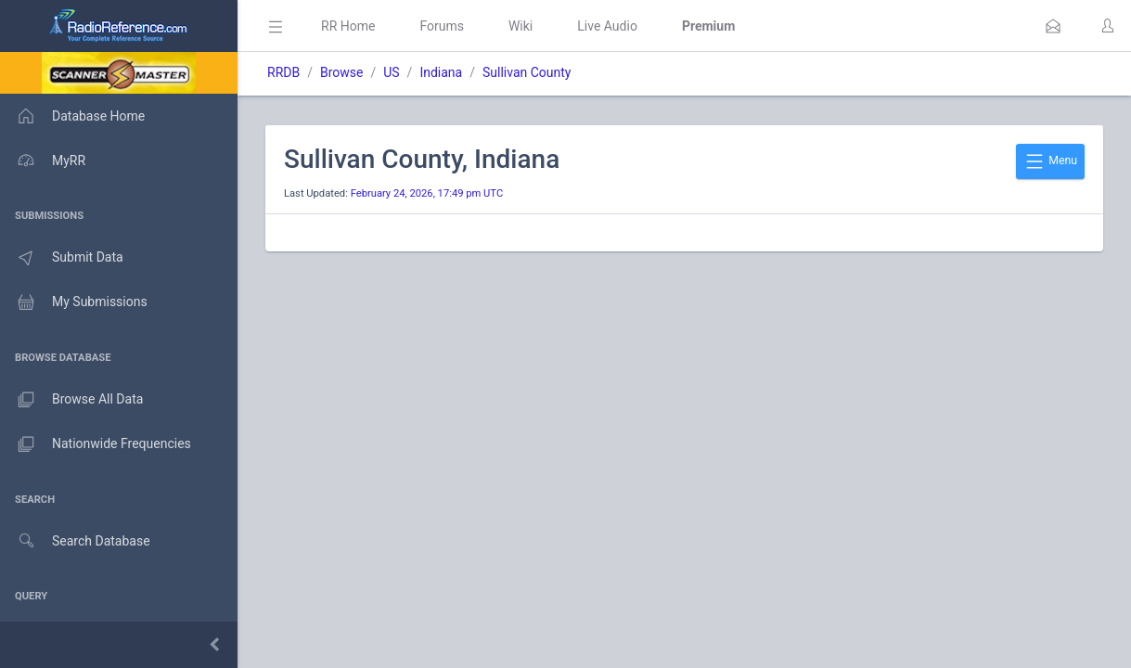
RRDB (283, 72)
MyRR (42, 160)
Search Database (75, 541)
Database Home (72, 116)
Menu (1050, 161)
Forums (441, 26)
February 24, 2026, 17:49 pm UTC (427, 193)
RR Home (348, 26)
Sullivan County (527, 72)
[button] (1053, 26)
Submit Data (61, 258)
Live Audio (607, 26)
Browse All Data (71, 400)
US (391, 72)
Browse (341, 72)
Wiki (520, 26)
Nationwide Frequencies (95, 444)
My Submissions (74, 302)
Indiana (440, 72)
